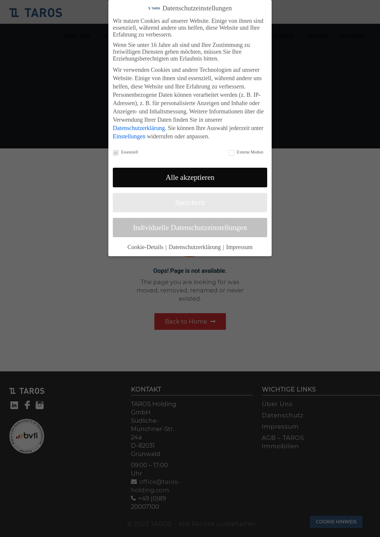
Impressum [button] (239, 245)
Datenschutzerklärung (139, 126)
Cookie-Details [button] (146, 245)
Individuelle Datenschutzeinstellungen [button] (190, 226)
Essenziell (125, 150)
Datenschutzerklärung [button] (195, 245)
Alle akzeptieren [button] (190, 176)
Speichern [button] (190, 201)
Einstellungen (129, 135)
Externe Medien (245, 150)
